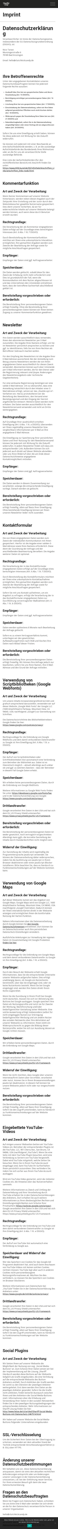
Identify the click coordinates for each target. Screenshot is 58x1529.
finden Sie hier (9, 942)
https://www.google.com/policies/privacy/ (23, 725)
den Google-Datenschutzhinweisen (21, 925)
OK (29, 1526)
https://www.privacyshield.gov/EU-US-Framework (26, 815)
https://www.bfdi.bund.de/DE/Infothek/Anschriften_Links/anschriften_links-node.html (28, 169)
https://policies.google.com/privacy (33, 1205)
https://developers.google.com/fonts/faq (32, 793)
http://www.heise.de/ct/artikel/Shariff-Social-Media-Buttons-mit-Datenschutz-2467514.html (27, 1412)
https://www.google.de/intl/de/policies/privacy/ (25, 1294)
